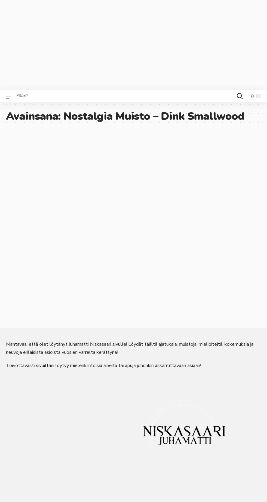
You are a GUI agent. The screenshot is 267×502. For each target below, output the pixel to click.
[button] (11, 96)
